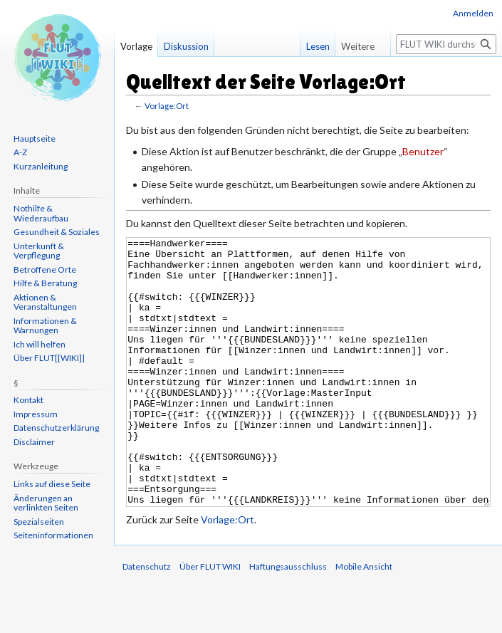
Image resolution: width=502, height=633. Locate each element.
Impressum (36, 414)
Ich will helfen (40, 344)
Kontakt (28, 399)
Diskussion (186, 46)
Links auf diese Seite (52, 483)
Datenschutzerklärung (56, 427)
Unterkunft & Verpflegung (39, 251)
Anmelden (473, 13)
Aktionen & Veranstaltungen (45, 302)
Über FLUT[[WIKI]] (49, 357)
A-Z (20, 152)
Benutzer (423, 151)
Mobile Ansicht (363, 619)
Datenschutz (146, 619)
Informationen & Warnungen (45, 325)
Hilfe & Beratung (45, 283)
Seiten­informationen (53, 535)
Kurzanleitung (41, 166)
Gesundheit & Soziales (57, 231)
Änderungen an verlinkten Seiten (46, 503)
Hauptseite (35, 138)
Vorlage (136, 46)
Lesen (311, 46)
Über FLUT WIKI (210, 619)
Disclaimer (34, 441)
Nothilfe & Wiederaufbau (41, 213)
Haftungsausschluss (288, 619)
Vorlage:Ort (167, 105)
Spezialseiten (39, 521)
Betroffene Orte (45, 269)
